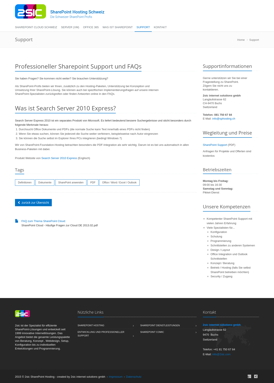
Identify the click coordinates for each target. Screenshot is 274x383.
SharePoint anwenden (70, 182)
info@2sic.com (221, 354)
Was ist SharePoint (118, 27)
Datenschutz (133, 376)
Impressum (116, 376)
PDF (92, 182)
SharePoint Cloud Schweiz (36, 27)
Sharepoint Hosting (106, 325)
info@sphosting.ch (223, 118)
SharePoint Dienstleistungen (168, 325)
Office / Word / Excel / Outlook (119, 182)
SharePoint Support (215, 144)
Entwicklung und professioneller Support (106, 334)
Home (241, 39)
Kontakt (160, 27)
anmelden (148, 376)
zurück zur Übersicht (33, 202)
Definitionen (24, 182)
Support (143, 27)
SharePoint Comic (168, 332)
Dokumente (44, 182)
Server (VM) (70, 27)
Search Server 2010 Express (59, 158)
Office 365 (91, 27)
